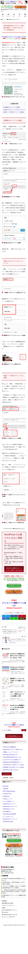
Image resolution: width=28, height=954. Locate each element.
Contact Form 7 (7, 793)
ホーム (3, 19)
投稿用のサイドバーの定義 (11, 107)
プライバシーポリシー (8, 905)
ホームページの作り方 (8, 917)
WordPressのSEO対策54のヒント (12, 762)
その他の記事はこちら (14, 736)
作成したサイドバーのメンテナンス (14, 109)
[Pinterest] (22, 616)
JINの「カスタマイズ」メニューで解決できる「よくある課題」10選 (17, 694)
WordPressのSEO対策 (9, 814)
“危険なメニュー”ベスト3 (10, 752)
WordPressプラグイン (9, 804)
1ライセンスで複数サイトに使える (14, 605)
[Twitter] (6, 616)
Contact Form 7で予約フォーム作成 (13, 764)
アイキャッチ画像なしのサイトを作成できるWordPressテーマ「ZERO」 (13, 886)
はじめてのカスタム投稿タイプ (12, 759)
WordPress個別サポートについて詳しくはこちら (14, 569)
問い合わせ (5, 912)
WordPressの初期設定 (9, 747)
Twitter (4, 907)
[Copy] (22, 618)
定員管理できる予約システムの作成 (13, 767)
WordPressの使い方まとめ (10, 770)
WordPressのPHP (8, 821)
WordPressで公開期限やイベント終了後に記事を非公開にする (17, 707)
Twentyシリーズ (7, 799)
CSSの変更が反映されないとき (12, 757)
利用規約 (4, 901)
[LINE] (14, 618)
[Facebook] (14, 616)
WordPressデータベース (10, 819)
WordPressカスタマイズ (14, 19)
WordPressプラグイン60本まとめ (12, 749)
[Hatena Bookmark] (6, 618)
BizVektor (5, 786)
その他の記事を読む (6, 773)
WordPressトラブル (8, 809)
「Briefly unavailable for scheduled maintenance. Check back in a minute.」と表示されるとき (13, 891)
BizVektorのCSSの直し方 (10, 754)
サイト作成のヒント (9, 801)
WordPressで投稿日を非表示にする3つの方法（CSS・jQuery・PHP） (17, 656)
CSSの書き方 (7, 811)
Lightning (5, 788)
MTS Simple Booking (9, 791)
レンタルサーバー (8, 816)
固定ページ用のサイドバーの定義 (13, 112)
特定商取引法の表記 (7, 903)
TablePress (6, 796)
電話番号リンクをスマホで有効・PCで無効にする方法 (17, 680)
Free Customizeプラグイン (9, 910)
